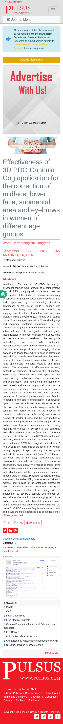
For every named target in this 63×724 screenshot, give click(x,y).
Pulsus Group (29, 712)
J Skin (41, 272)
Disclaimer (50, 696)
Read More (51, 652)
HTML (18, 522)
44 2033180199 (12, 1)
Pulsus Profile (26, 689)
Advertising (52, 693)
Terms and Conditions (15, 696)
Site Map (20, 700)
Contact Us (10, 689)
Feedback (33, 700)
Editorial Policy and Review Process (23, 693)
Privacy (8, 700)
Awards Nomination (31, 59)
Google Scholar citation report (19, 538)
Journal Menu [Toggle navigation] (19, 19)
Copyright (36, 696)
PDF (7, 522)
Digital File (33, 522)
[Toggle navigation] (53, 9)
